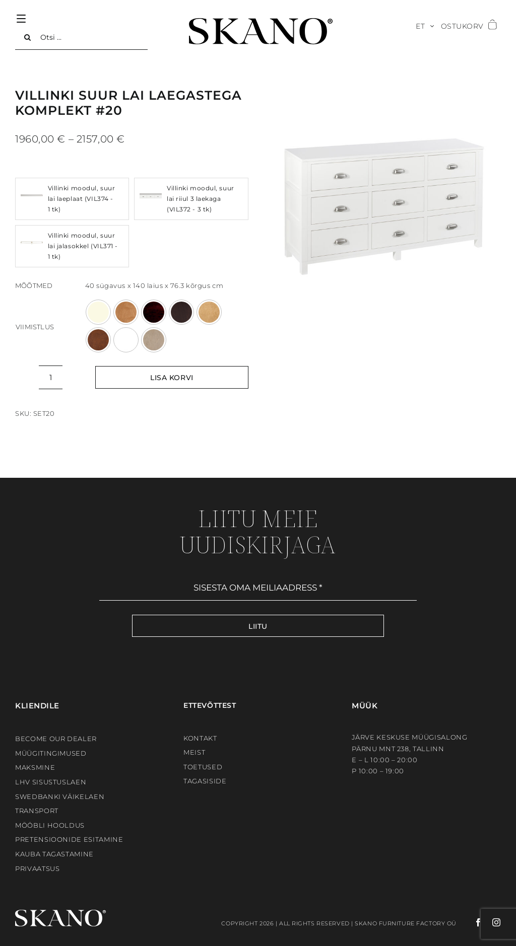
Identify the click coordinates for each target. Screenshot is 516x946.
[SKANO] (261, 21)
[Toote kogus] (50, 377)
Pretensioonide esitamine (69, 839)
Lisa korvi (172, 377)
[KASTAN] (153, 312)
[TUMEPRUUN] (98, 339)
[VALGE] (126, 339)
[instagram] (491, 922)
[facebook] (470, 922)
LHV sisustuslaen (50, 782)
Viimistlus (35, 327)
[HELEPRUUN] (126, 312)
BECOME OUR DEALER (56, 739)
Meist (194, 752)
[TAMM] (209, 312)
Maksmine (35, 767)
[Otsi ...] (81, 37)
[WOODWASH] (153, 339)
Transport (36, 811)
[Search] (27, 37)
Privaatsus (37, 868)
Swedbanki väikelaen (59, 796)
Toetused (202, 767)
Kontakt (200, 738)
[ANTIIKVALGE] (98, 312)
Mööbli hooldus (50, 825)
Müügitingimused (51, 753)
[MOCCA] (181, 312)
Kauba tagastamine (54, 854)
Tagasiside (205, 781)
